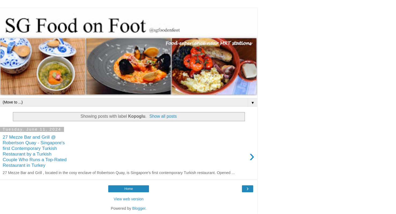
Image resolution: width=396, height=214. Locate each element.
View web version (129, 199)
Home (128, 189)
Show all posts (163, 116)
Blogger (138, 208)
